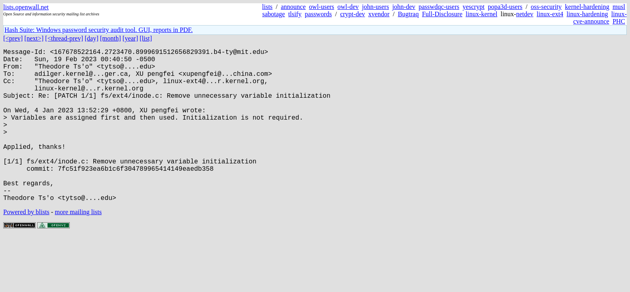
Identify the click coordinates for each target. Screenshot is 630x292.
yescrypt (473, 6)
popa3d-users (505, 6)
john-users (375, 6)
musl (619, 6)
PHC (619, 21)
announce (293, 6)
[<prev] (13, 38)
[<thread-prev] (64, 38)
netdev (524, 14)
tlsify (294, 14)
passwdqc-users (439, 6)
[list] (146, 38)
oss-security (546, 6)
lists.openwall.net (26, 7)
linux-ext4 (550, 14)
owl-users (321, 6)
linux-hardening (587, 14)
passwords (318, 14)
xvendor (378, 14)
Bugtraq (408, 14)
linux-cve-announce (600, 18)
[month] (110, 38)
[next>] (33, 38)
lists (267, 6)
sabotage (273, 14)
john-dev (403, 6)
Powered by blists (26, 246)
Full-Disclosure (442, 14)
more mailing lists (78, 246)
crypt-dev (352, 14)
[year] (130, 38)
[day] (92, 38)
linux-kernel (481, 14)
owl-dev (348, 6)
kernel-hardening (587, 6)
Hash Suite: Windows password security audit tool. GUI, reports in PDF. (98, 29)
